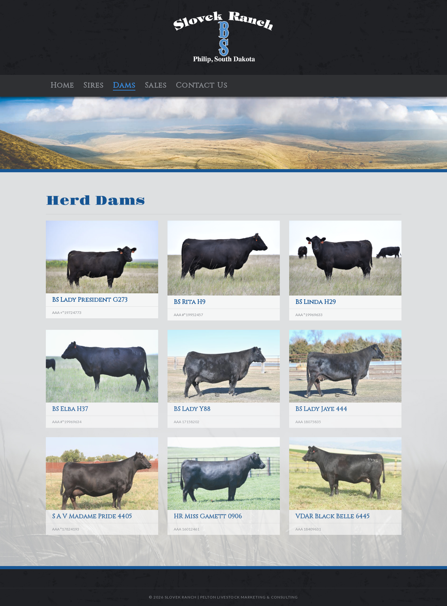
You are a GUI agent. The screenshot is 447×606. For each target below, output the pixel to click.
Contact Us (201, 85)
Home (62, 85)
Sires (93, 85)
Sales (156, 85)
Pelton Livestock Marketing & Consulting (249, 597)
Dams (124, 85)
